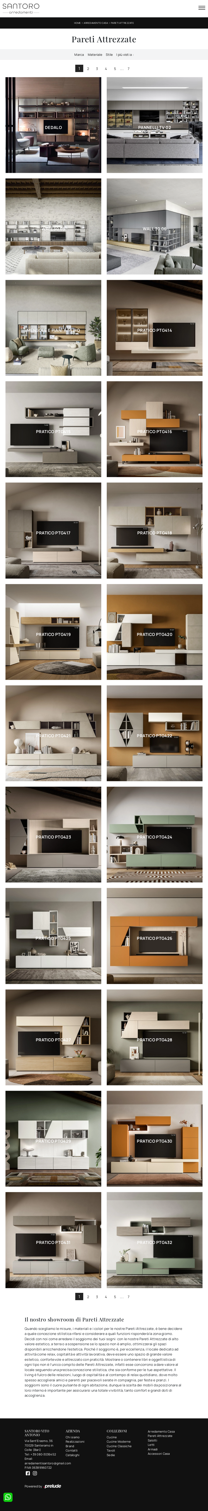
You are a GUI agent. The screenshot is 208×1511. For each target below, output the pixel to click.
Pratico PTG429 (53, 1141)
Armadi (153, 1449)
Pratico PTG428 (154, 1039)
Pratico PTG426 (154, 938)
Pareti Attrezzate (122, 22)
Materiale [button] (95, 54)
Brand (70, 1446)
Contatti (72, 1450)
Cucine (112, 1437)
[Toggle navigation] (202, 8)
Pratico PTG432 (154, 1242)
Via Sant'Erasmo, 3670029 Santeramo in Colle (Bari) (39, 1445)
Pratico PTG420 (154, 634)
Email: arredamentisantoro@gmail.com (42, 1461)
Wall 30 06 (155, 228)
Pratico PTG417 (53, 532)
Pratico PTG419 (53, 634)
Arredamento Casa (96, 22)
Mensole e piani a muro (53, 330)
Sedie (111, 1455)
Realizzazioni (75, 1441)
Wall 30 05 (53, 228)
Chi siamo (73, 1437)
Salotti (152, 1440)
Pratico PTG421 (53, 735)
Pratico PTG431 (53, 1242)
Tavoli (111, 1450)
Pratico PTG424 (154, 836)
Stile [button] (109, 54)
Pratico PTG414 (154, 330)
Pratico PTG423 (53, 836)
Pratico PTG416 (154, 431)
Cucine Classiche (119, 1446)
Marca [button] (79, 54)
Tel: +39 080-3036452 (40, 1454)
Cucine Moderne (119, 1441)
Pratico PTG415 (53, 431)
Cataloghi (72, 1455)
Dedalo (53, 127)
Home (77, 22)
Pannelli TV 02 (154, 127)
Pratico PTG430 (154, 1141)
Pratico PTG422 (154, 735)
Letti (151, 1445)
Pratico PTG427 (53, 1039)
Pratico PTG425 (53, 938)
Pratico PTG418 (154, 532)
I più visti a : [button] (125, 54)
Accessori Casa (159, 1454)
